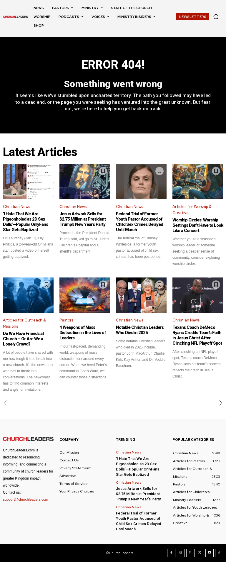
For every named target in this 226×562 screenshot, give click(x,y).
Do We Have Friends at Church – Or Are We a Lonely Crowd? (23, 339)
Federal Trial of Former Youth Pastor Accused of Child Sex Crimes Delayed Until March (139, 221)
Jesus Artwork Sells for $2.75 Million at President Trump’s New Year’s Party (82, 219)
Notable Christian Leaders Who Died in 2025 (140, 330)
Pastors (66, 320)
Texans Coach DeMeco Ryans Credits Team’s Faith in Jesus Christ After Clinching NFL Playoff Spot (197, 335)
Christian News (16, 206)
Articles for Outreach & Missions (24, 323)
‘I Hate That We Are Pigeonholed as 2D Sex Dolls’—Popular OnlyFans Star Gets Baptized (25, 221)
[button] (216, 17)
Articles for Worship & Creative (192, 209)
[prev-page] (7, 403)
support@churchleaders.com (25, 499)
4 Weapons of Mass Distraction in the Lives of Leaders (82, 333)
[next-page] (218, 403)
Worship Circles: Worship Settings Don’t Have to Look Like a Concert (197, 225)
